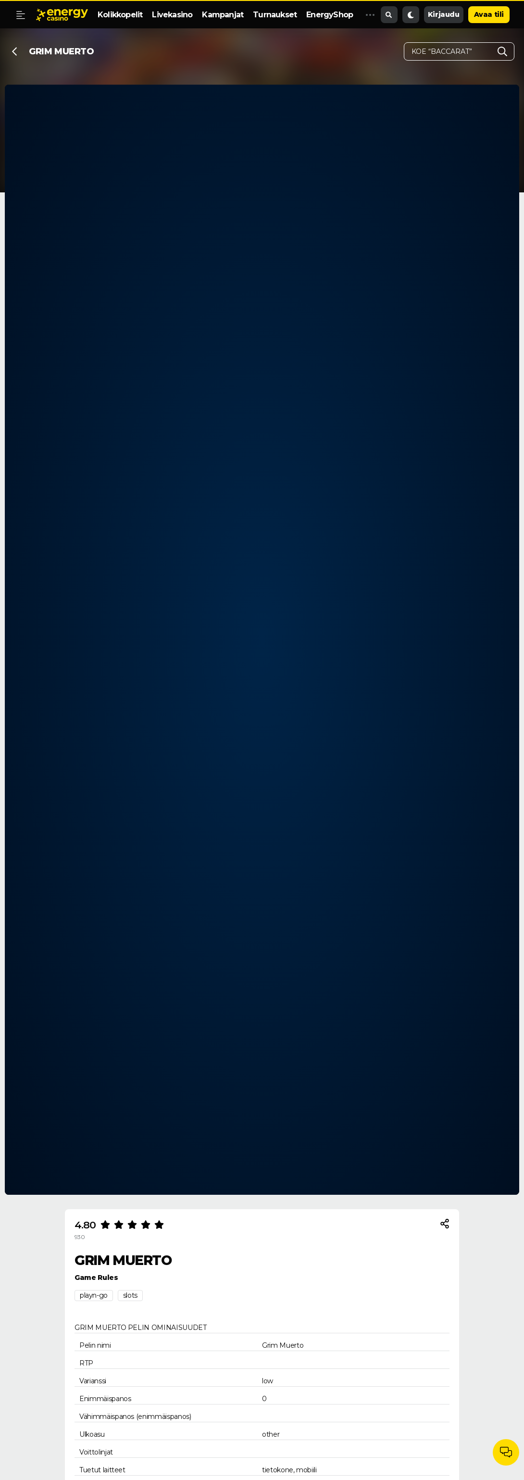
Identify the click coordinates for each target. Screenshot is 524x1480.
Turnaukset (275, 14)
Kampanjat (222, 14)
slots (130, 1295)
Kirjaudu (444, 14)
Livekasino (172, 14)
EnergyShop (329, 14)
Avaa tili (489, 14)
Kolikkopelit (120, 14)
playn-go (94, 1295)
